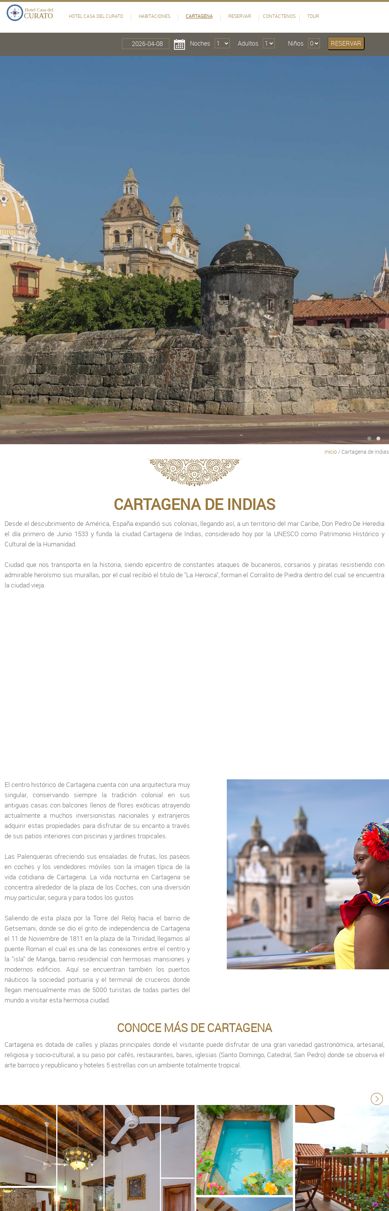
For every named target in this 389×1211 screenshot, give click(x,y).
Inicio (330, 451)
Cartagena (199, 16)
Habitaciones (154, 16)
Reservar (239, 16)
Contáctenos (279, 16)
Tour (313, 16)
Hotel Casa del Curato (96, 16)
